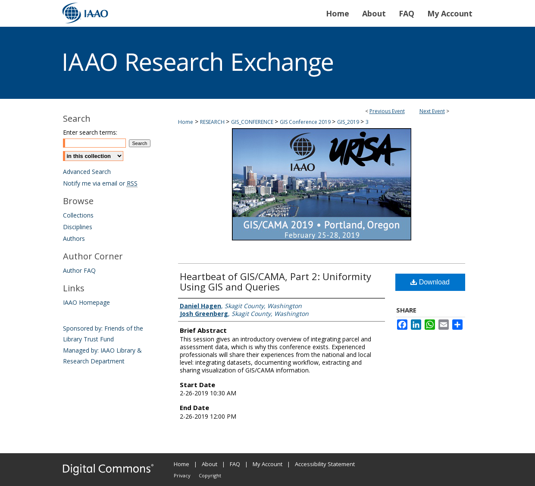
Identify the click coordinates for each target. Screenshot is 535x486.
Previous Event (387, 111)
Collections (78, 215)
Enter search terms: (90, 132)
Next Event (432, 111)
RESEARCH (213, 122)
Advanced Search (87, 171)
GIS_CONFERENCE (253, 122)
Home (185, 122)
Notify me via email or (100, 183)
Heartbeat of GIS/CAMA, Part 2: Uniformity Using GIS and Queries (275, 281)
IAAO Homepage (86, 302)
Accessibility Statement (325, 464)
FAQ (235, 464)
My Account (267, 464)
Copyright (210, 475)
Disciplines (77, 227)
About (209, 464)
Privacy (182, 475)
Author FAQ (79, 270)
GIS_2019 (348, 122)
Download (430, 282)
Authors (74, 238)
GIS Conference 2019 (306, 122)
